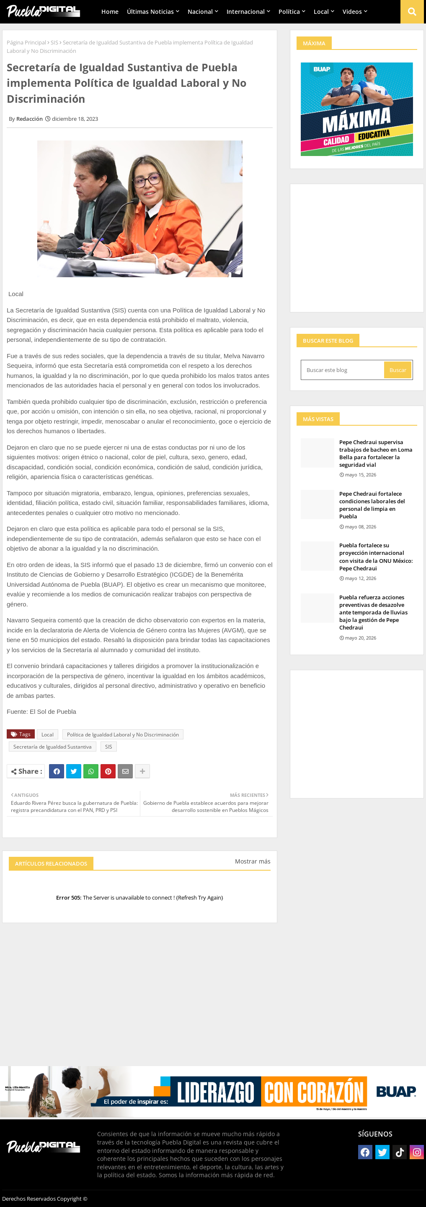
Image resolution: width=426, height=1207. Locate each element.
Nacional (200, 12)
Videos (352, 12)
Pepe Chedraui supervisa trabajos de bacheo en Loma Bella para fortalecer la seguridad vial (376, 453)
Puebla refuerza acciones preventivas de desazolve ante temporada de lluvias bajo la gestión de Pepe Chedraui (373, 612)
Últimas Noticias (150, 12)
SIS (54, 42)
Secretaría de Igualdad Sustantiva (52, 746)
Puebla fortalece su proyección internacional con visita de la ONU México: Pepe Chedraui (376, 556)
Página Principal (26, 42)
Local (321, 12)
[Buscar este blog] (343, 370)
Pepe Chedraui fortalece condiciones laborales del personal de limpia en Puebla (372, 505)
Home (110, 12)
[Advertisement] (139, 998)
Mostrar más (253, 861)
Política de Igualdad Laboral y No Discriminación (123, 734)
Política (289, 12)
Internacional (246, 12)
